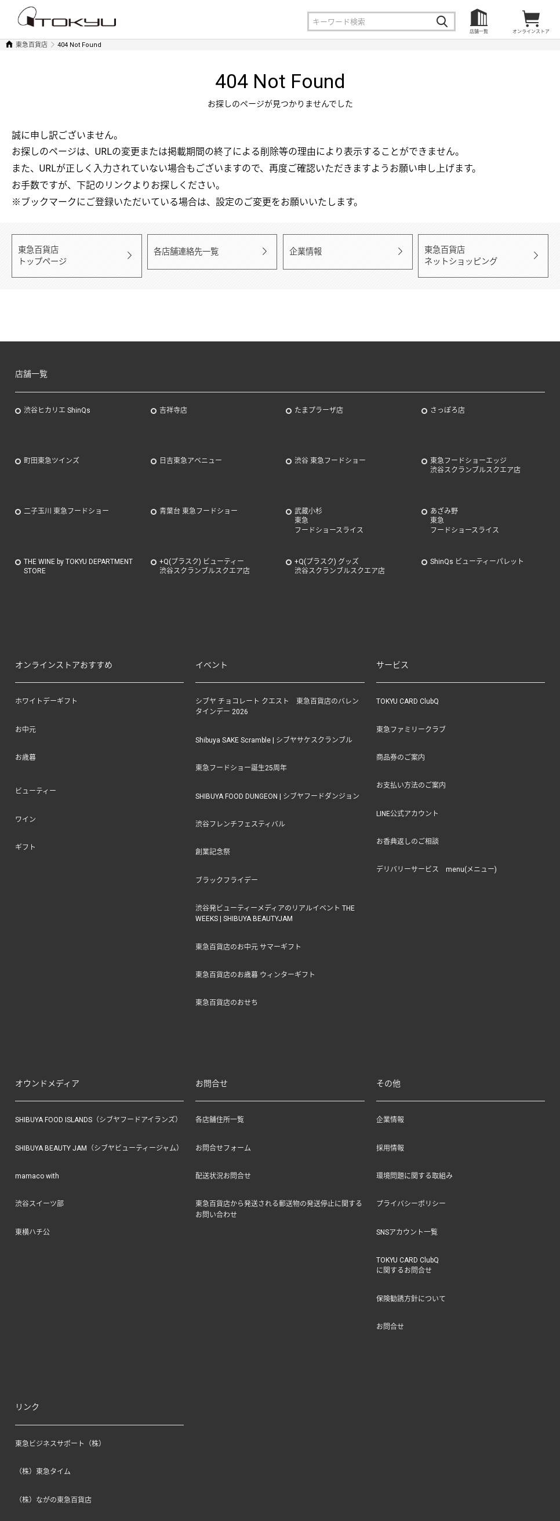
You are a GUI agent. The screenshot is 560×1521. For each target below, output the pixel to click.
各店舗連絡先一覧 (184, 250)
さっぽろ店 (447, 400)
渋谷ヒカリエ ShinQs (57, 400)
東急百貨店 (32, 45)
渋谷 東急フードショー (330, 451)
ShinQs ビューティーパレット (477, 552)
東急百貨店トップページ (40, 250)
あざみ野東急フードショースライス (464, 511)
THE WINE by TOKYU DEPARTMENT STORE (78, 557)
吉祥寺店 (173, 400)
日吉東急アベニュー (190, 451)
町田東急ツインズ (51, 451)
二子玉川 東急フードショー (66, 501)
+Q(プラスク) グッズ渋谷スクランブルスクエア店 (339, 557)
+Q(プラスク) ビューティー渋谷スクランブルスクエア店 (204, 557)
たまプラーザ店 (318, 400)
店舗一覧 (479, 31)
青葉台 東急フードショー (198, 501)
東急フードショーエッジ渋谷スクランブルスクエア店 (475, 456)
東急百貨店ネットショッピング (458, 250)
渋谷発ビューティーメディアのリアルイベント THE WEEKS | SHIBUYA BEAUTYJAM (275, 903)
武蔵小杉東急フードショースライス (328, 511)
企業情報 (304, 250)
